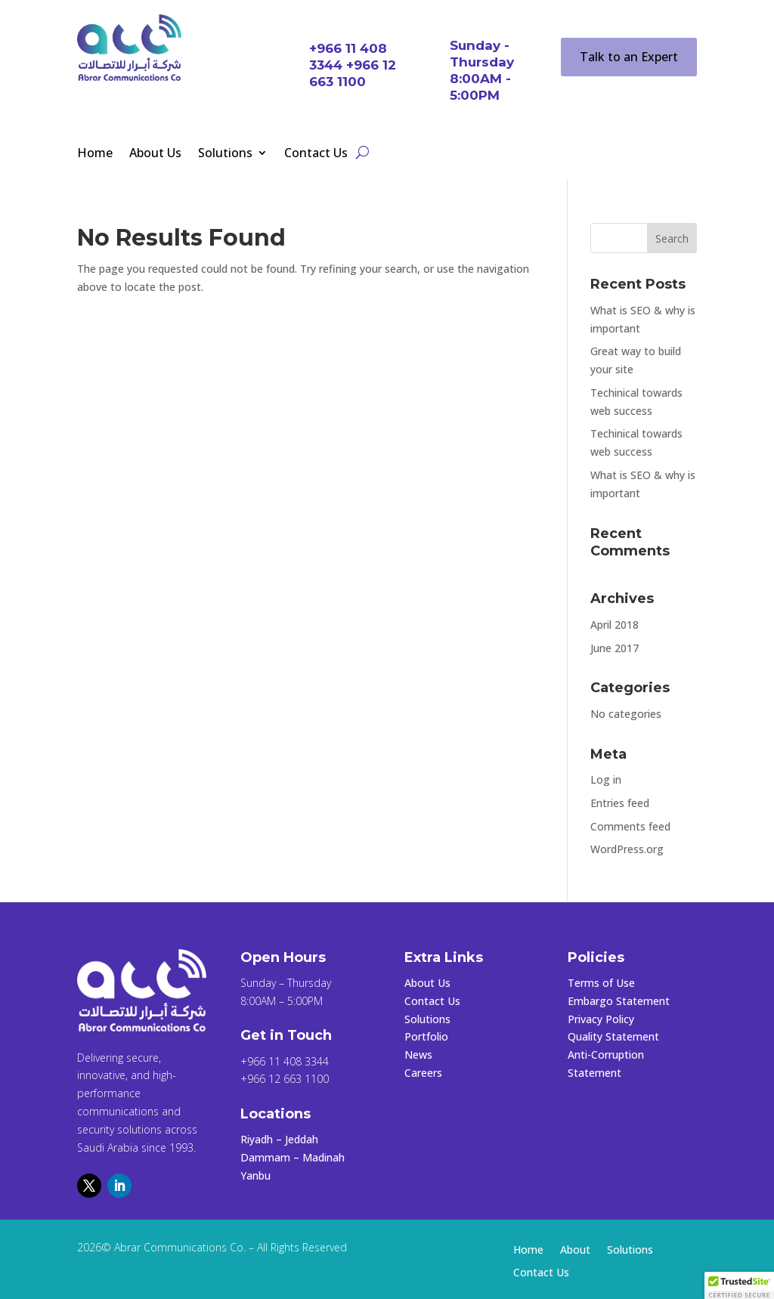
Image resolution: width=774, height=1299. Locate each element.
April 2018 (614, 624)
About (575, 1251)
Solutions (225, 154)
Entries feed (619, 803)
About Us (155, 154)
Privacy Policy (601, 1019)
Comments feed (630, 826)
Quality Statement (613, 1036)
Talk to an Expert (629, 56)
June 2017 (614, 648)
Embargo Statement (619, 1001)
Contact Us (316, 154)
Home (95, 154)
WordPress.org (627, 849)
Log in (605, 779)
